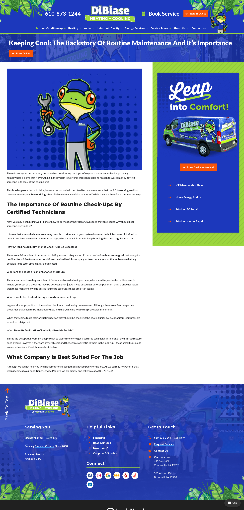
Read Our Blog (102, 442)
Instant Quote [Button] (195, 13)
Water (89, 28)
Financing (99, 437)
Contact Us (198, 28)
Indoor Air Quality (109, 28)
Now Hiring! (100, 447)
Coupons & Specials (105, 453)
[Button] (21, 53)
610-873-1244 (104, 370)
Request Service (164, 444)
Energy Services (136, 28)
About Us (180, 28)
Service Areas (161, 28)
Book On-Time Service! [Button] (198, 167)
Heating (74, 28)
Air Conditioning (53, 28)
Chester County (44, 446)
